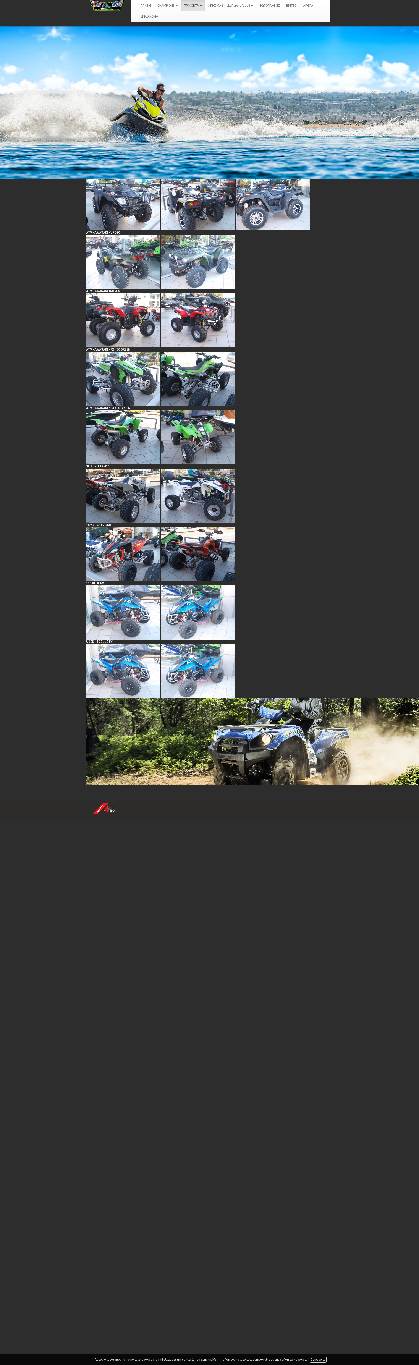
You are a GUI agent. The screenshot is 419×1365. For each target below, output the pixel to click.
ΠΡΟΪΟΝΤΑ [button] (193, 5)
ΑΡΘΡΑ (308, 5)
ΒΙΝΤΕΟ (291, 5)
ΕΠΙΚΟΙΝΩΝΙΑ (149, 16)
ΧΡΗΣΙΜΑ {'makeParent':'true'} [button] (230, 5)
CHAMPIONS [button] (167, 5)
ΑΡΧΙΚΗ (146, 5)
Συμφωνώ (318, 1359)
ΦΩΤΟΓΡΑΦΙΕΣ (269, 5)
